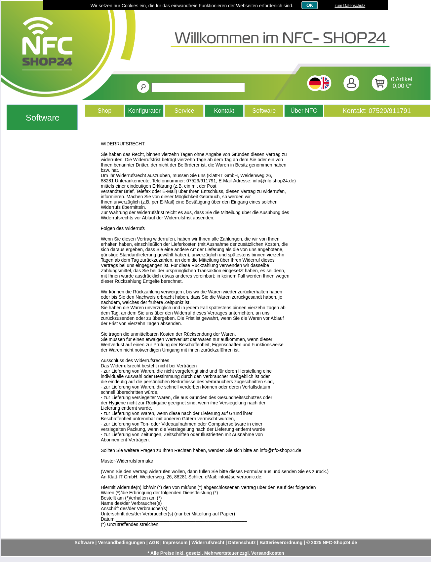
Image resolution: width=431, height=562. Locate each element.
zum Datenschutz (349, 5)
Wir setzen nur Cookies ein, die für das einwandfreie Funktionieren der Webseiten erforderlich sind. (192, 5)
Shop (104, 110)
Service (184, 110)
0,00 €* (402, 86)
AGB (154, 542)
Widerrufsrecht (207, 542)
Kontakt (224, 110)
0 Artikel (401, 79)
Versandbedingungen (121, 542)
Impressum (175, 542)
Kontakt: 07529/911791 (376, 110)
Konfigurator (144, 110)
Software (43, 118)
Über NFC (304, 110)
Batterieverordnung (280, 542)
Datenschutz (241, 542)
